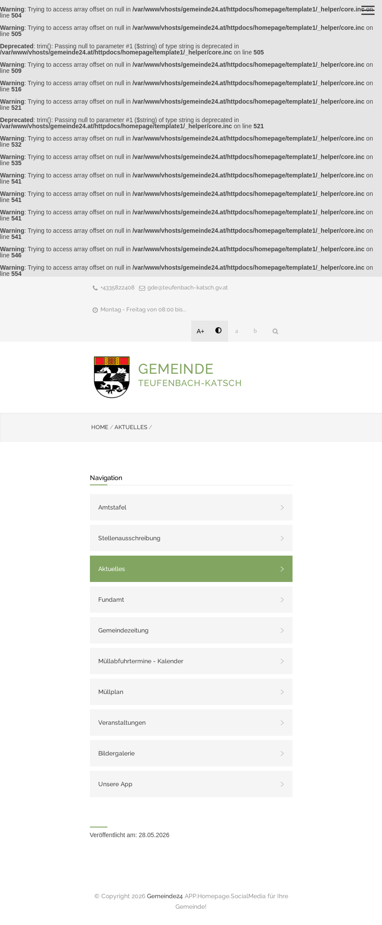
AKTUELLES (130, 427)
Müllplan (110, 691)
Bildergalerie (116, 753)
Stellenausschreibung (129, 538)
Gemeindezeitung (123, 630)
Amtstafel (112, 507)
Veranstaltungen (122, 722)
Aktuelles (111, 568)
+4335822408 (117, 287)
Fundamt (111, 599)
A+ (201, 331)
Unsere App (115, 784)
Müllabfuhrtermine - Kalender (140, 661)
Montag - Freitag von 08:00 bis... (143, 309)
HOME (99, 427)
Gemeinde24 (165, 896)
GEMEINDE (190, 374)
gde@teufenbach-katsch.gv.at (187, 287)
